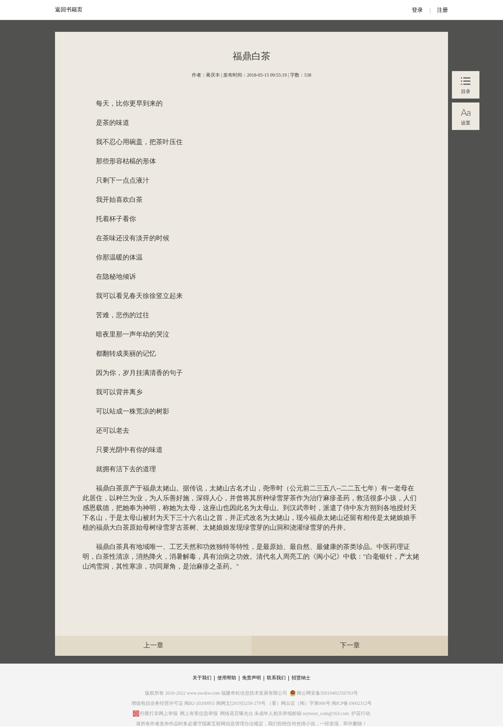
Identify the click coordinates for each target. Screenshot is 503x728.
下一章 (350, 645)
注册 (442, 10)
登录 (417, 10)
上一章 (153, 645)
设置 (465, 123)
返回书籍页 (69, 10)
